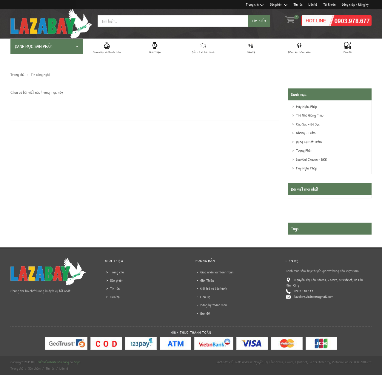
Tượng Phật (304, 150)
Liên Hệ (205, 296)
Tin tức (298, 4)
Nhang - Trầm (305, 132)
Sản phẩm (278, 4)
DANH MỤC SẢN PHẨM (46, 46)
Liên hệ (313, 4)
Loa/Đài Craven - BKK (311, 159)
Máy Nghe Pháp (306, 106)
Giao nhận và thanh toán (216, 272)
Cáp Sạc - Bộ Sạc (308, 124)
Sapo (77, 362)
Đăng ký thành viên (213, 304)
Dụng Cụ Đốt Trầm (309, 141)
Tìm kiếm (259, 20)
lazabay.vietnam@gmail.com (314, 296)
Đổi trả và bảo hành (213, 288)
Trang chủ (255, 4)
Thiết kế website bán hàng (52, 362)
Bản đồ (205, 313)
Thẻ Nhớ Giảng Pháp (310, 115)
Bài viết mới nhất (304, 189)
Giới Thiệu (207, 280)
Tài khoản (330, 4)
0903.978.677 (304, 290)
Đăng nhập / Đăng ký (355, 4)
